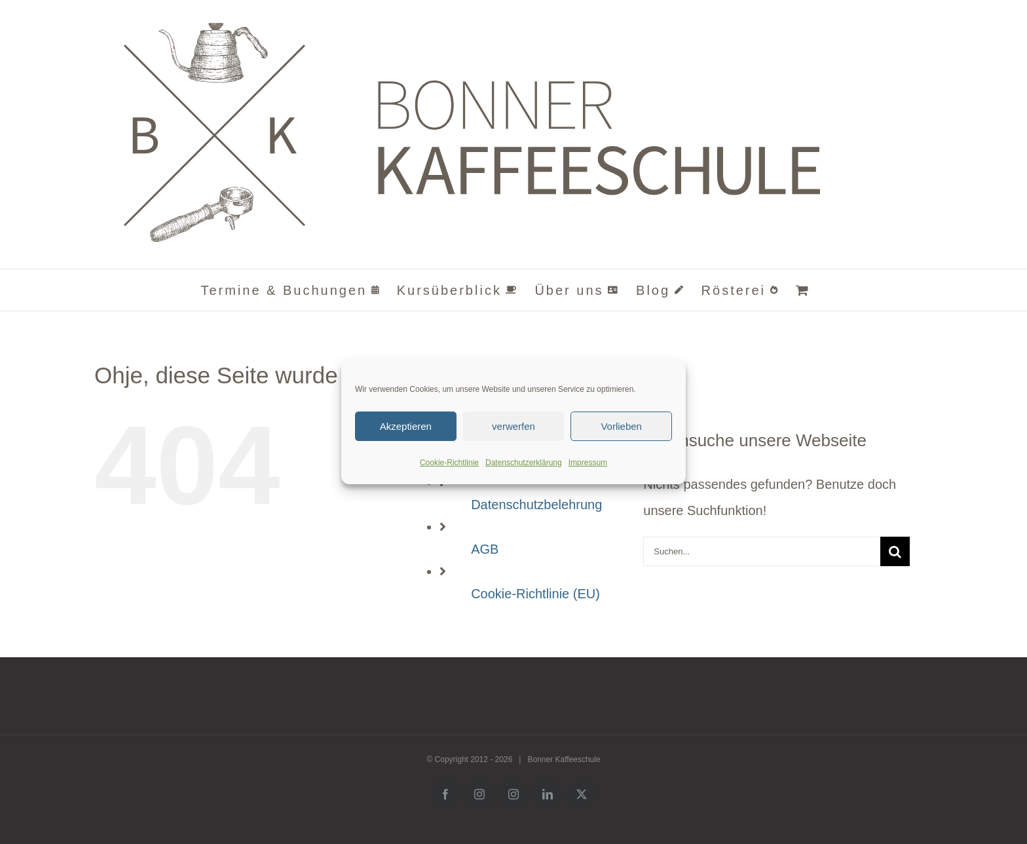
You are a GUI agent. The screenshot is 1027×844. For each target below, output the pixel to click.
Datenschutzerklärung (523, 462)
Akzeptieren (406, 426)
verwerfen (513, 426)
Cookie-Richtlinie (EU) (535, 593)
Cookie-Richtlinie (449, 462)
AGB (484, 549)
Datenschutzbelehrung (536, 504)
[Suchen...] (761, 551)
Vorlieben (621, 426)
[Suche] (895, 551)
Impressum (588, 462)
